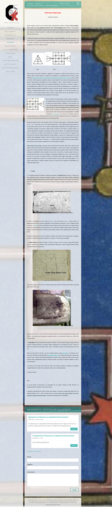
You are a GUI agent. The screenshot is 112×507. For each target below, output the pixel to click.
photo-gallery (65, 353)
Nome (29, 457)
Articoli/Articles (10, 31)
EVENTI (10, 57)
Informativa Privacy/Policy (10, 68)
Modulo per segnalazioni (10, 60)
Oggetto (29, 464)
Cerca (78, 3)
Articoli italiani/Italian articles (35, 5)
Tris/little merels (10, 46)
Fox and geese (55, 114)
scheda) (35, 225)
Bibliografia (10, 39)
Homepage (10, 28)
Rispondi (73, 429)
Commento (31, 472)
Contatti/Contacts (10, 64)
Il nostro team (10, 53)
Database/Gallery (10, 35)
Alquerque (10, 42)
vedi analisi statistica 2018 (54, 355)
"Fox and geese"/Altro (10, 49)
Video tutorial (10, 71)
